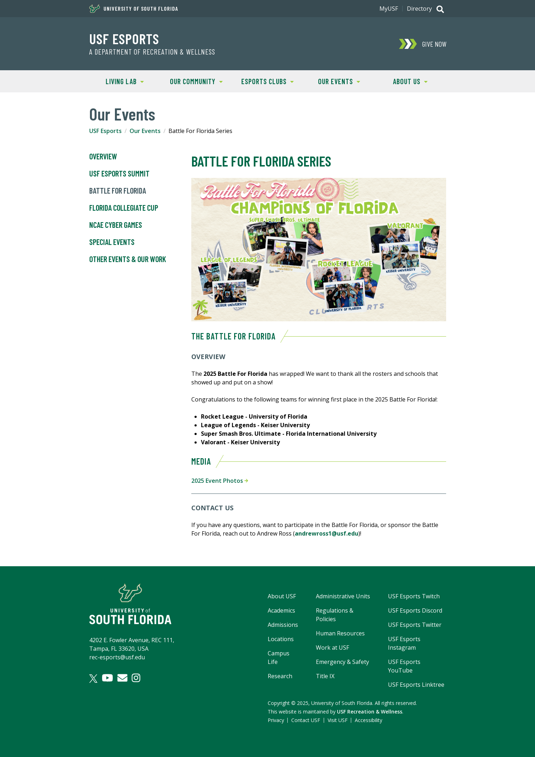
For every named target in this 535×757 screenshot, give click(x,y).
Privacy (276, 720)
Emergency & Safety (342, 662)
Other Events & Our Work (127, 259)
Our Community (192, 81)
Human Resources (340, 633)
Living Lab (116, 81)
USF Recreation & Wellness (369, 711)
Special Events (112, 242)
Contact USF (305, 720)
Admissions (283, 625)
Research (280, 676)
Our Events (331, 81)
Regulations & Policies (334, 615)
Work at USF (332, 647)
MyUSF (388, 8)
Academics (281, 610)
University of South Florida (133, 8)
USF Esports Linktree (416, 685)
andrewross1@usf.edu (326, 533)
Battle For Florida (117, 190)
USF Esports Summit (119, 173)
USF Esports (124, 38)
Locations (281, 639)
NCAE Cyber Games (115, 225)
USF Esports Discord (415, 610)
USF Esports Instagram (404, 643)
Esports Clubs (263, 81)
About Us (401, 81)
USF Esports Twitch (414, 596)
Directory (419, 8)
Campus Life (278, 657)
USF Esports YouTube (404, 666)
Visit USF (338, 720)
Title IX (325, 676)
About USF (282, 596)
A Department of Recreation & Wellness (152, 51)
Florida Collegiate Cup (123, 208)
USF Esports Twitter (414, 625)
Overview (103, 156)
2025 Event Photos (219, 481)
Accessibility (368, 720)
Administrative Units (343, 596)
